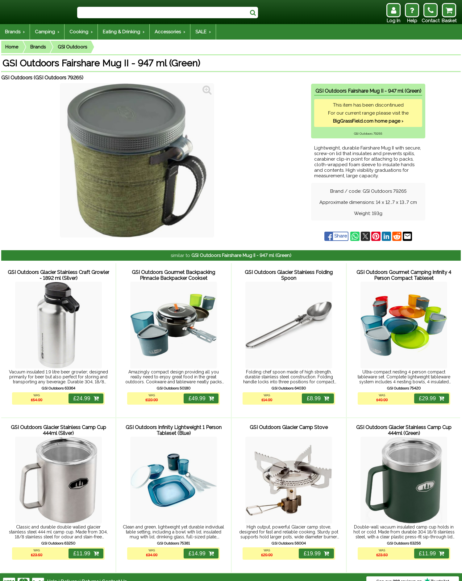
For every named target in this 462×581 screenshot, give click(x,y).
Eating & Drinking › (123, 32)
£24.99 (85, 394)
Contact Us (114, 572)
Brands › (15, 32)
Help (52, 572)
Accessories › (170, 32)
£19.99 (315, 544)
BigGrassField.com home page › (368, 121)
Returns (90, 572)
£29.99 (430, 394)
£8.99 (317, 394)
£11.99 (85, 544)
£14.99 (200, 544)
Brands (38, 47)
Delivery (69, 572)
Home (11, 47)
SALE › (203, 32)
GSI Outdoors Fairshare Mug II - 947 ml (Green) (241, 255)
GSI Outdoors (72, 47)
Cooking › (81, 32)
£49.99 (200, 394)
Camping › (47, 32)
